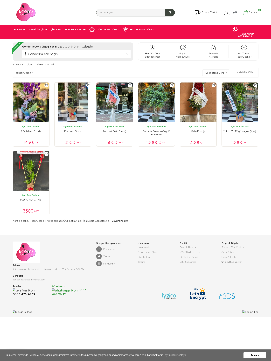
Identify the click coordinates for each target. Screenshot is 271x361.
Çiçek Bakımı (228, 253)
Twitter (103, 258)
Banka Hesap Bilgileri (148, 253)
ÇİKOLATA (56, 29)
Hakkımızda (144, 248)
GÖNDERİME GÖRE (103, 29)
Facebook (105, 251)
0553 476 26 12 (25, 292)
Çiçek (30, 64)
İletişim (141, 263)
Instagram (105, 265)
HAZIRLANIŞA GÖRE (137, 29)
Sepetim (250, 12)
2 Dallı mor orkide (31, 131)
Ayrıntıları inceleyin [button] (176, 355)
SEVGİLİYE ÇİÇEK (38, 29)
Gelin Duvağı (198, 131)
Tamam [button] (255, 355)
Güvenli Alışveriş (188, 248)
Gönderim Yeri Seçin (43, 54)
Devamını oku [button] (119, 222)
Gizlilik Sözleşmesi (189, 258)
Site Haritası (144, 258)
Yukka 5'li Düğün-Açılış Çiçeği (239, 131)
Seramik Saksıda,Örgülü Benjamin (156, 133)
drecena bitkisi (72, 131)
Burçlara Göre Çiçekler (233, 248)
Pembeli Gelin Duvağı (114, 131)
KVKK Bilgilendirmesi (190, 253)
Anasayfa (18, 64)
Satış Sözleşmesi (188, 263)
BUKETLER (20, 29)
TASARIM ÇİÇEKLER (75, 29)
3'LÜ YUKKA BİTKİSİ (31, 200)
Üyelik (230, 12)
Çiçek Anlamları (229, 258)
